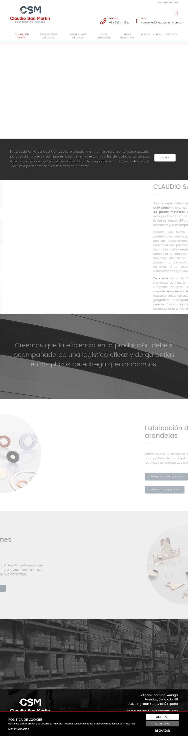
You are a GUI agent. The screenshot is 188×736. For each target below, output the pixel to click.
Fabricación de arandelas (48, 36)
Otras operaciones (104, 36)
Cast (160, 2)
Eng (166, 2)
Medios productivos (127, 36)
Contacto (170, 34)
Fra (171, 2)
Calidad (157, 34)
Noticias (145, 34)
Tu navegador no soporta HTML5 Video (94, 90)
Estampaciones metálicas (77, 36)
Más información (18, 729)
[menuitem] (21, 36)
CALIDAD (165, 157)
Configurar (162, 723)
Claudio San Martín (22, 36)
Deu (176, 2)
